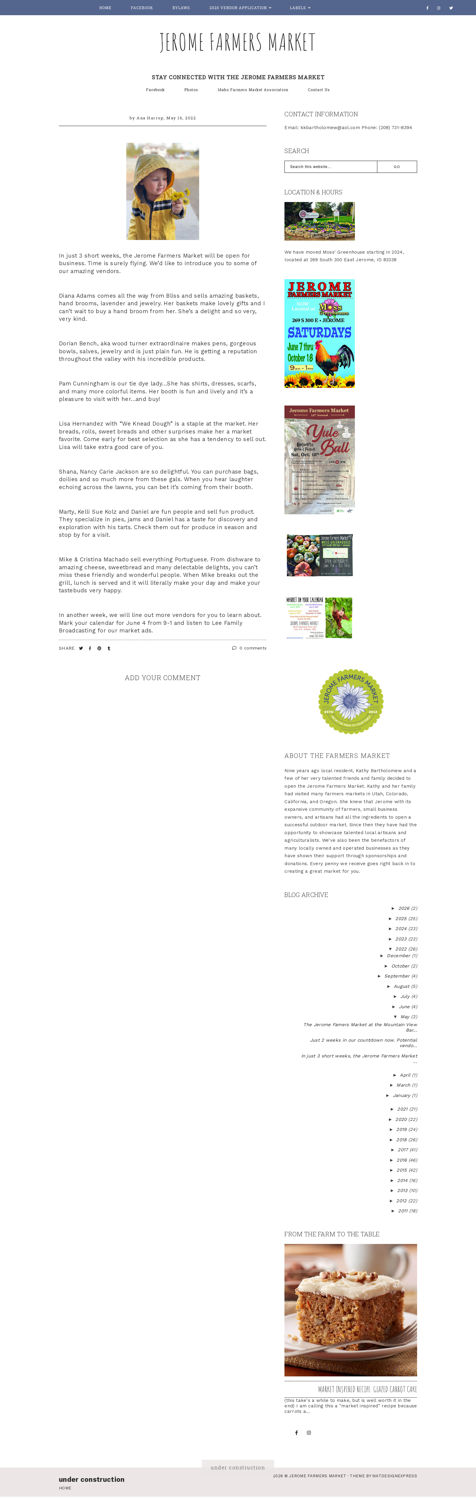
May (405, 1016)
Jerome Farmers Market (238, 41)
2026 (404, 908)
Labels (298, 7)
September (397, 976)
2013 (403, 1190)
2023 (401, 939)
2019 (402, 1129)
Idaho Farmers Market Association (253, 89)
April (406, 1075)
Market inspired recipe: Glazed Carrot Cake (367, 1389)
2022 (401, 949)
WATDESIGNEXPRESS (394, 1476)
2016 (402, 1160)
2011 (403, 1211)
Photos (191, 89)
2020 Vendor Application (238, 7)
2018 (402, 1139)
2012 (402, 1201)
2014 (403, 1180)
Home (105, 7)
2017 (404, 1150)
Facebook (142, 7)
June (405, 1006)
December (399, 955)
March (404, 1085)
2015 (402, 1170)
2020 (401, 1119)
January (402, 1095)
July (406, 996)
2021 (403, 1109)
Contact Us (319, 89)
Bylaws (181, 7)
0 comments (249, 648)
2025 (401, 918)
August (402, 986)
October (401, 966)
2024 (401, 928)
